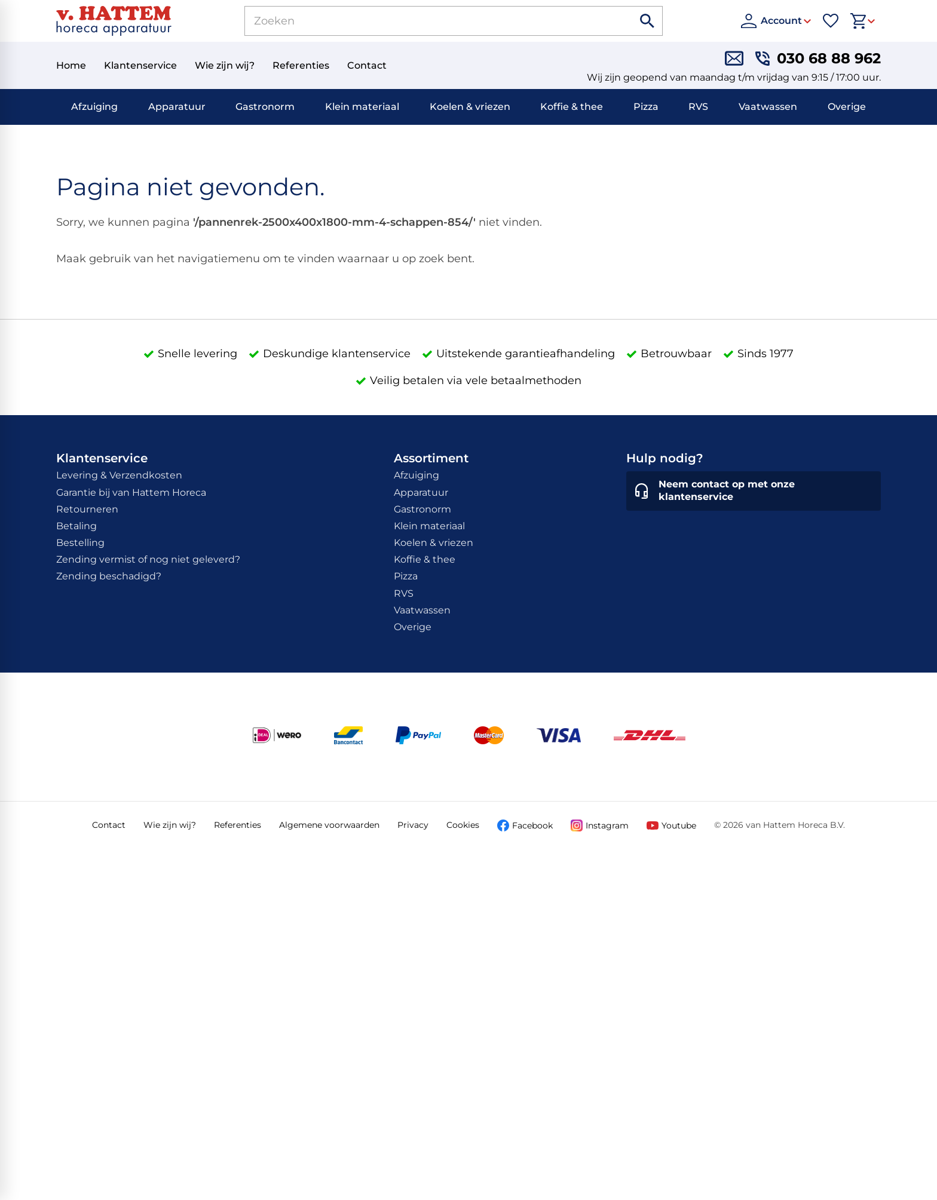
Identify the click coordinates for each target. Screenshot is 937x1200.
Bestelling (80, 542)
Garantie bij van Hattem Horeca (131, 492)
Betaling (76, 526)
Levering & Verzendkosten (119, 475)
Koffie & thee (571, 106)
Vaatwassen (768, 106)
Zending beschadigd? (108, 576)
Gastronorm (265, 106)
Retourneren (87, 509)
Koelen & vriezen (470, 106)
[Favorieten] (830, 21)
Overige (847, 106)
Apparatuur (177, 106)
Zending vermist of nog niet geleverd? (148, 559)
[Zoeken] (425, 21)
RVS (698, 106)
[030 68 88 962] (818, 58)
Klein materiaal (362, 106)
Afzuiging (94, 106)
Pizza (646, 106)
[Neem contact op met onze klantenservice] (753, 491)
